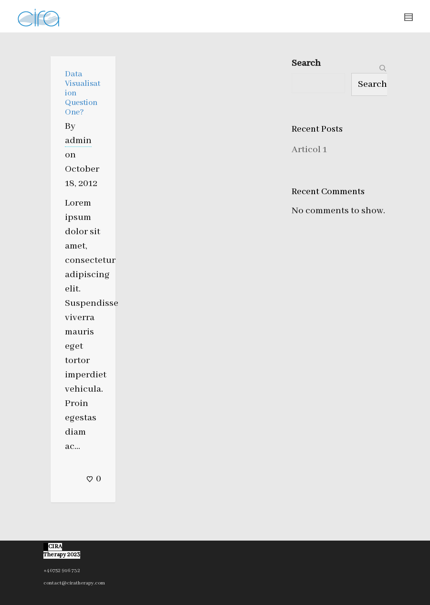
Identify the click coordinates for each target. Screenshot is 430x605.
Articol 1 (309, 150)
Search (306, 63)
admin (78, 140)
